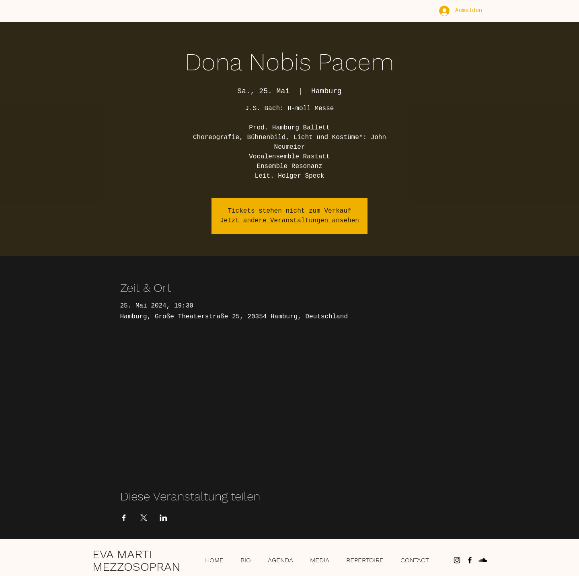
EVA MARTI (122, 554)
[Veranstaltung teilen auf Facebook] (124, 518)
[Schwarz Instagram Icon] (457, 560)
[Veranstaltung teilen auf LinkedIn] (163, 518)
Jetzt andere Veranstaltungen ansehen (289, 220)
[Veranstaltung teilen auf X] (144, 518)
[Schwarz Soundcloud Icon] (482, 560)
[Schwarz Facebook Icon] (470, 560)
